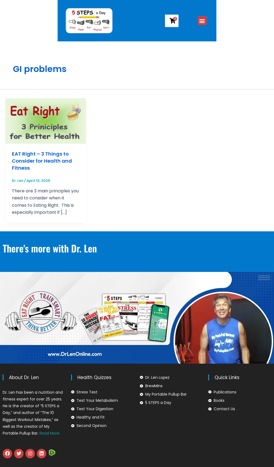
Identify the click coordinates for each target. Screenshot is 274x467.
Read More (49, 433)
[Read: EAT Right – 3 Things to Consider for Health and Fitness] (45, 120)
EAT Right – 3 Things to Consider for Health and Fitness (45, 161)
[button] (254, 20)
